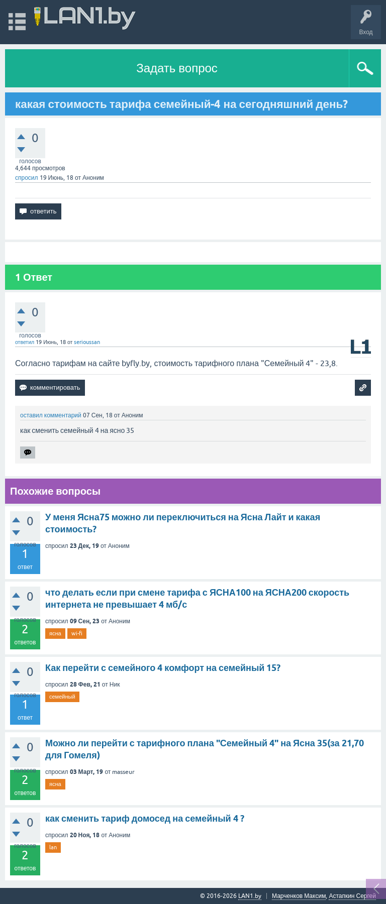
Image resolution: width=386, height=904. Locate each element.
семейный (62, 697)
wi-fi (76, 633)
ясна (55, 633)
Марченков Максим (299, 895)
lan (53, 847)
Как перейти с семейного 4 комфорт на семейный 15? (162, 667)
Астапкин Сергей (352, 895)
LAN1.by (249, 895)
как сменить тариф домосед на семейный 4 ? (144, 818)
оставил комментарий (50, 415)
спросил (26, 177)
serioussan (87, 342)
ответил (24, 342)
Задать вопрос (177, 68)
